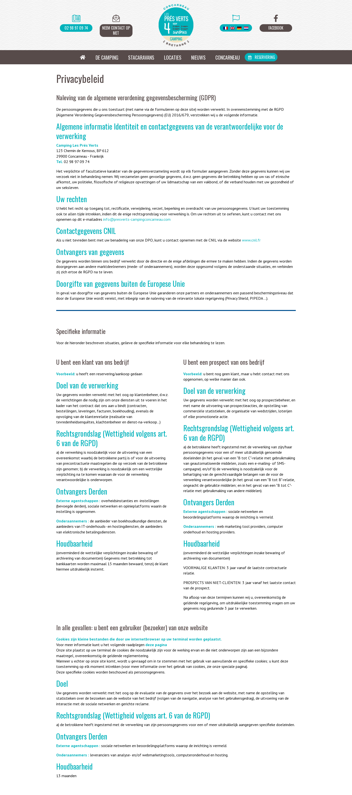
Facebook (275, 28)
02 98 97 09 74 (76, 28)
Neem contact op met (116, 30)
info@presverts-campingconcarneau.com (137, 219)
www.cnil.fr (251, 240)
